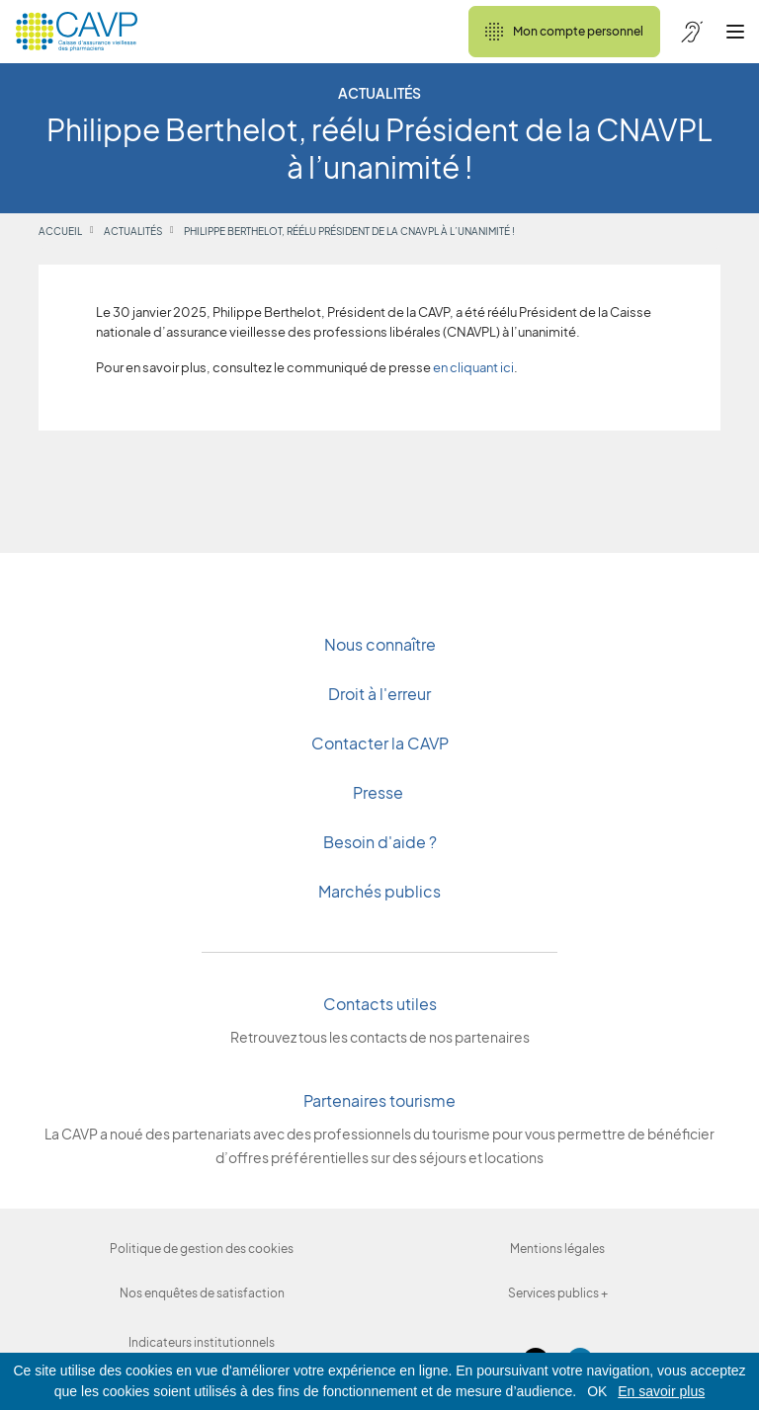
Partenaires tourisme (379, 1100)
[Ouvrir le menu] (735, 32)
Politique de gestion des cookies (202, 1248)
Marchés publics (379, 891)
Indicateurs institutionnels (201, 1342)
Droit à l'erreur (379, 693)
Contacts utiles (380, 1003)
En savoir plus (661, 1391)
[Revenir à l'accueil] (76, 31)
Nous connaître (380, 644)
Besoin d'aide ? (380, 841)
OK (597, 1391)
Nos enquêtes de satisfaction (202, 1293)
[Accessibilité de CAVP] (692, 31)
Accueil (60, 231)
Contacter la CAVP (380, 743)
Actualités (133, 231)
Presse (379, 792)
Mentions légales (557, 1248)
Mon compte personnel (564, 31)
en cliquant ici (473, 369)
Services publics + (558, 1293)
